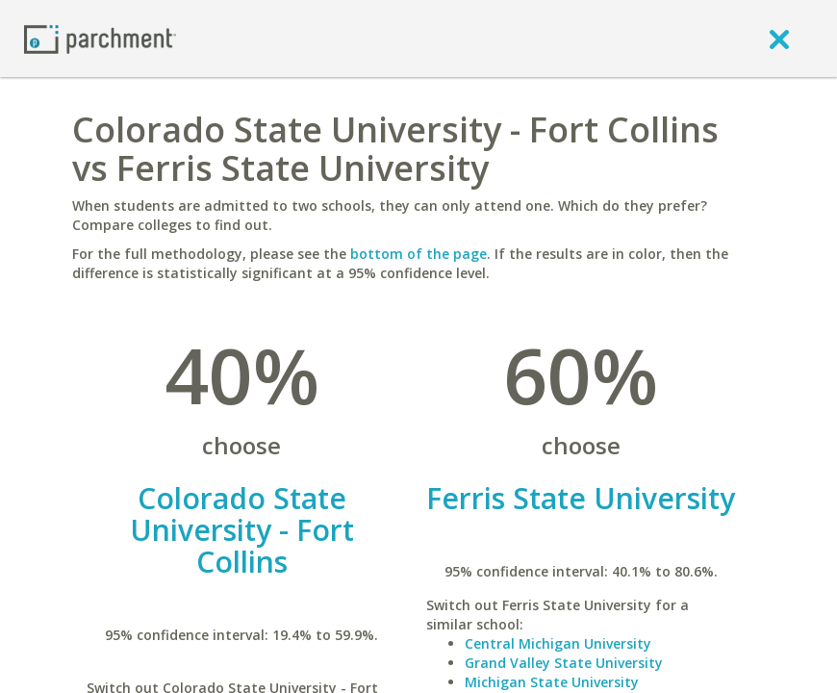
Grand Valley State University (564, 663)
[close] (779, 38)
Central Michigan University (558, 643)
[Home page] (100, 38)
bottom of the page (418, 253)
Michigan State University (552, 682)
